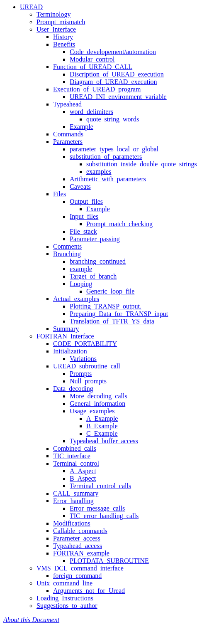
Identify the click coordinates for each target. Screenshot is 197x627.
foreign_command (77, 575)
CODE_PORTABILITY (85, 343)
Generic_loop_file (110, 291)
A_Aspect (83, 470)
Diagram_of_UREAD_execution (113, 81)
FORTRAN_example (81, 553)
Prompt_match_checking (119, 223)
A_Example (102, 418)
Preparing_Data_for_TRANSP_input (119, 313)
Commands (68, 134)
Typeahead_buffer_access (104, 440)
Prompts (81, 373)
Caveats (80, 186)
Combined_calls (74, 448)
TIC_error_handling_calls (104, 515)
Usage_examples (92, 411)
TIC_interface (71, 455)
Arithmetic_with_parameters (108, 179)
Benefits (64, 44)
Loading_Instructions (64, 598)
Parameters (68, 141)
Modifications (71, 523)
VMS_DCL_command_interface (80, 568)
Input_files (84, 216)
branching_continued (98, 261)
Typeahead (67, 104)
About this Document (31, 619)
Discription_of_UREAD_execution (117, 74)
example (81, 268)
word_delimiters (91, 111)
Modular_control (92, 59)
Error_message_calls (97, 508)
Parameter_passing (95, 238)
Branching (67, 253)
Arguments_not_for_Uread (89, 590)
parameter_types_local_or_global (114, 149)
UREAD (31, 6)
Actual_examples (76, 298)
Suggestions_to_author (66, 605)
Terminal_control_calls (100, 485)
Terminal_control (76, 463)
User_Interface (56, 29)
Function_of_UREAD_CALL (92, 66)
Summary (66, 328)
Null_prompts (88, 381)
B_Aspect (83, 478)
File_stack (83, 231)
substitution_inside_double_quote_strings (141, 164)
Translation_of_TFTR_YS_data (112, 321)
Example (81, 126)
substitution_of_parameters (106, 156)
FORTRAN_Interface (65, 336)
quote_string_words (112, 119)
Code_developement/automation (113, 51)
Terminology (53, 14)
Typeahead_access (77, 545)
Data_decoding (73, 388)
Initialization (70, 351)
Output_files (86, 201)
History (63, 36)
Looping (81, 283)
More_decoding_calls (98, 396)
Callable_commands (80, 530)
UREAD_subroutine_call (86, 366)
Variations (83, 358)
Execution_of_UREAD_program (97, 89)
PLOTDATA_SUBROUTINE (109, 560)
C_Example (102, 433)
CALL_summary (75, 493)
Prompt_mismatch (60, 21)
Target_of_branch (93, 276)
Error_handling (73, 500)
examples (98, 171)
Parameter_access (76, 538)
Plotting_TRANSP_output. (105, 306)
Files (59, 193)
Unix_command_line (64, 583)
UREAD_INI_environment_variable (118, 96)
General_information (97, 403)
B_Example (102, 426)
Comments (67, 246)
